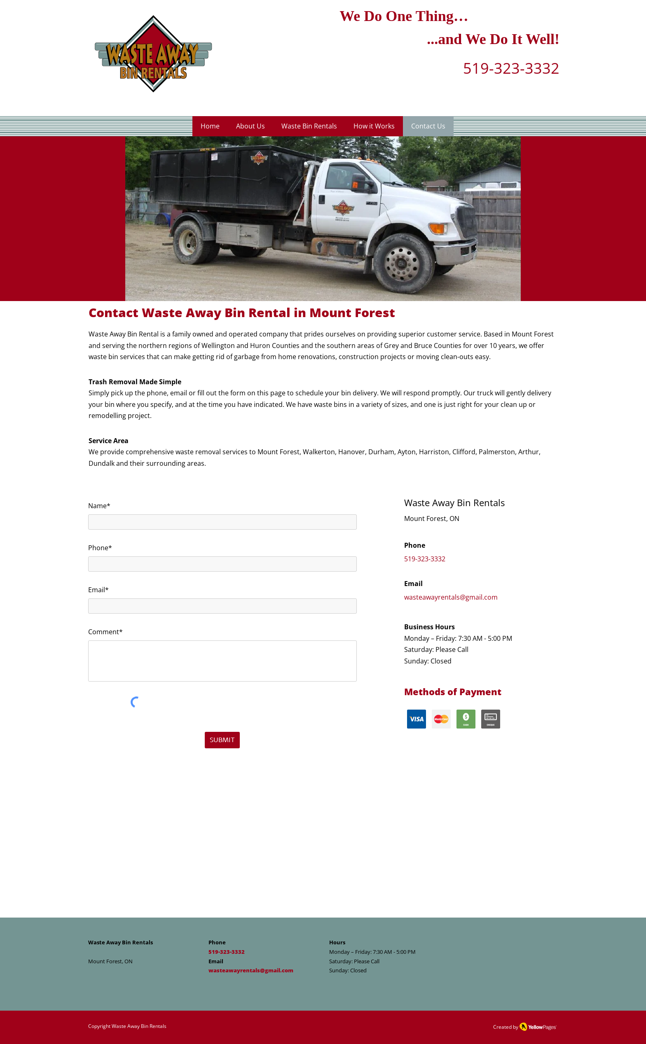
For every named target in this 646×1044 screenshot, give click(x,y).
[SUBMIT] (222, 740)
